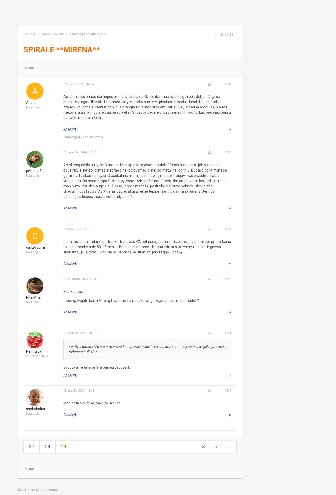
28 (226, 34)
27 (221, 34)
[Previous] (218, 34)
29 (231, 34)
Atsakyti (70, 129)
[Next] (216, 34)
